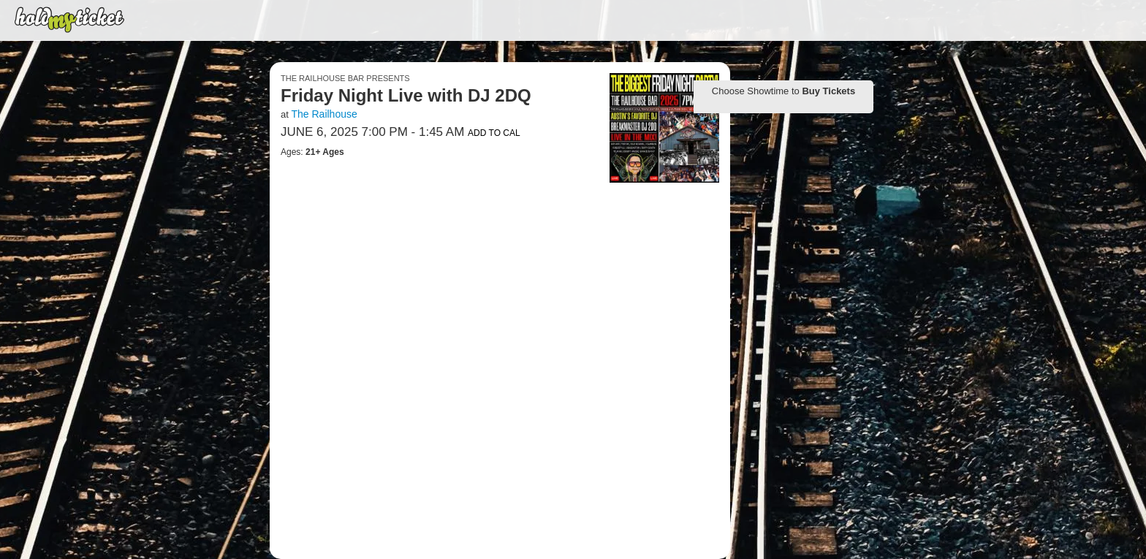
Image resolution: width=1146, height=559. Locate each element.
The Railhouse (324, 114)
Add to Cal (494, 133)
